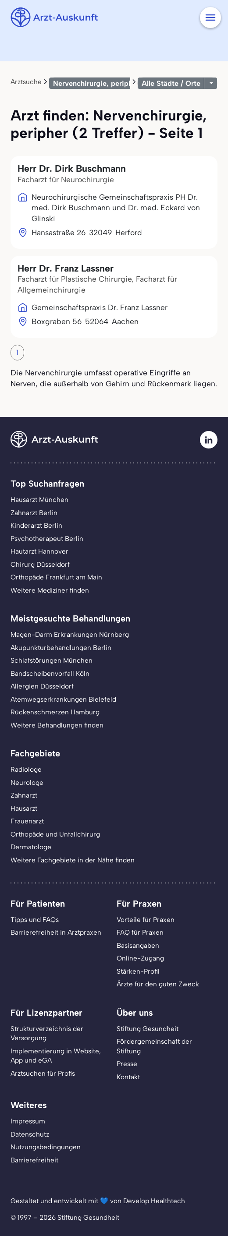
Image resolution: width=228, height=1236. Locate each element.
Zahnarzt (24, 795)
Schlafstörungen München (52, 660)
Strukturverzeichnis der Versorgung (47, 1033)
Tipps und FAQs (35, 919)
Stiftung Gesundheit (147, 1028)
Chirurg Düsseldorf (40, 564)
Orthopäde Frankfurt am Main (56, 577)
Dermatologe (31, 847)
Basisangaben (138, 945)
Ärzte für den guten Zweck (158, 984)
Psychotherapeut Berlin (47, 538)
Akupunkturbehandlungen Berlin (61, 647)
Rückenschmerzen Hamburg (55, 712)
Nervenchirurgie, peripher (96, 83)
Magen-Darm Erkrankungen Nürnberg (70, 634)
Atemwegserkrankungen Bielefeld (63, 699)
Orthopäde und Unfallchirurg (55, 834)
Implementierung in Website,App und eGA (56, 1056)
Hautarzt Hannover (39, 551)
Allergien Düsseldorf (42, 686)
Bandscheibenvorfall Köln (50, 673)
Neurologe (27, 782)
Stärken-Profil (138, 971)
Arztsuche (26, 82)
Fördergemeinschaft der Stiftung (154, 1046)
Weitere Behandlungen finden (57, 725)
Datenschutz (30, 1134)
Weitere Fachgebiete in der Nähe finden (73, 860)
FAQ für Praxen (140, 932)
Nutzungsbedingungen (46, 1147)
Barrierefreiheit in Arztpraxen (56, 932)
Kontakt (128, 1077)
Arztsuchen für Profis (43, 1073)
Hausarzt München (39, 499)
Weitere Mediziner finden (50, 590)
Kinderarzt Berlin (36, 525)
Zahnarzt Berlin (34, 513)
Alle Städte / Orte (171, 83)
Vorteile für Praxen (146, 919)
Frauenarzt (27, 821)
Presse (127, 1063)
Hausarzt (24, 808)
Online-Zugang (140, 958)
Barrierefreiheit (34, 1160)
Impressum (28, 1121)
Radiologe (26, 769)
